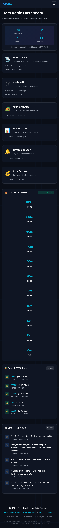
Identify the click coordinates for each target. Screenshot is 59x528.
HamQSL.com (32, 47)
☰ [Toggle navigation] (54, 4)
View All (50, 368)
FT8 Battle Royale (29, 512)
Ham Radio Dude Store (12, 512)
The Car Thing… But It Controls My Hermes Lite (31, 436)
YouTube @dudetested (46, 512)
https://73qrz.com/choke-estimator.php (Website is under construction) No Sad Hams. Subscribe (31, 447)
